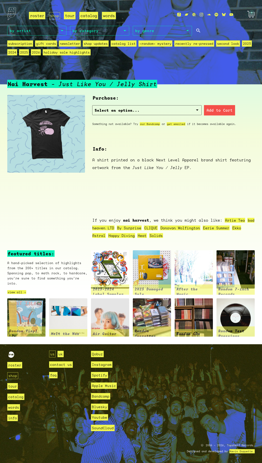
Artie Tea (235, 220)
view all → (18, 292)
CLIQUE (165, 228)
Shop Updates (96, 44)
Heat (158, 235)
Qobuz (98, 354)
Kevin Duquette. (242, 451)
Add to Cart (191, 111)
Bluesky (100, 406)
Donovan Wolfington (196, 228)
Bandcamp (101, 396)
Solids (173, 235)
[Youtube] (231, 15)
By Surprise (142, 228)
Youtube (100, 417)
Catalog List (124, 44)
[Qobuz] (194, 15)
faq (53, 375)
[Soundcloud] (209, 15)
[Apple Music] (179, 15)
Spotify (100, 375)
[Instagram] (201, 15)
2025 (24, 53)
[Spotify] (216, 15)
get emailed (176, 124)
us (52, 354)
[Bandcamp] (186, 15)
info (13, 417)
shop (55, 15)
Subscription (20, 44)
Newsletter (70, 44)
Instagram (102, 364)
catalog (89, 15)
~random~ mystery (155, 44)
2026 (36, 53)
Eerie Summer (235, 228)
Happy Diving (136, 235)
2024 (12, 53)
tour (70, 15)
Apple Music (105, 385)
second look (228, 44)
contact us (62, 364)
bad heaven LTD (109, 228)
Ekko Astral (106, 235)
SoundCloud (104, 427)
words (110, 15)
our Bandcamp (150, 124)
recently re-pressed (194, 44)
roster (37, 15)
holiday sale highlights (67, 53)
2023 (247, 44)
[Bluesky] (224, 15)
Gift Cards (46, 44)
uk (61, 354)
